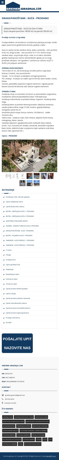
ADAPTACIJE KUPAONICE (40, 426)
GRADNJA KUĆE (7, 417)
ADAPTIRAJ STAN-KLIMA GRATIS (17, 221)
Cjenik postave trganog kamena (17, 313)
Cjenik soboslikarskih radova (16, 303)
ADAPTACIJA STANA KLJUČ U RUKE (13, 421)
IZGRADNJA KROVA (9, 426)
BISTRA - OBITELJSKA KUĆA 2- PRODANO (20, 216)
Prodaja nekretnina (13, 318)
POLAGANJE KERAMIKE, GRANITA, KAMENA (33, 430)
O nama (9, 250)
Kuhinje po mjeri (12, 279)
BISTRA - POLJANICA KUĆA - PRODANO (19, 235)
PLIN (50, 439)
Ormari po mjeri (11, 284)
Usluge (8, 255)
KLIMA (21, 444)
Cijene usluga (11, 293)
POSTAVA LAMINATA (23, 435)
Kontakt (8, 322)
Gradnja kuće (11, 260)
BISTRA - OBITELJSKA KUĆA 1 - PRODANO (20, 211)
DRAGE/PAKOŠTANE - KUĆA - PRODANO (20, 231)
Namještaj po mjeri (12, 274)
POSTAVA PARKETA (9, 435)
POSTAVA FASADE (28, 439)
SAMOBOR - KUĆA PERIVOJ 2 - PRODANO (20, 245)
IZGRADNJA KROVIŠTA (24, 426)
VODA (45, 439)
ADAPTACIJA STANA (41, 417)
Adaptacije (9, 269)
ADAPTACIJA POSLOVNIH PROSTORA (37, 421)
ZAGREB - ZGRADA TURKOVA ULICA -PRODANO (22, 226)
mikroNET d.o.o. (51, 456)
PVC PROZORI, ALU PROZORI (12, 439)
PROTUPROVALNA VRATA (33, 444)
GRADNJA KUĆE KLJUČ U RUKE (24, 417)
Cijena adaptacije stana (14, 202)
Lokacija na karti (10, 403)
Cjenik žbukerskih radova (15, 206)
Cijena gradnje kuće (13, 264)
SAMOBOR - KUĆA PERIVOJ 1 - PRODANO (20, 240)
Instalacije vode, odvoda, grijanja (18, 197)
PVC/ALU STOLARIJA (38, 435)
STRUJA (38, 439)
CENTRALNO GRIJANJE (9, 444)
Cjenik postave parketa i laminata (18, 298)
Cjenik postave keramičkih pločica (18, 308)
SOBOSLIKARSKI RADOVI (10, 430)
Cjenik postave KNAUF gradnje (17, 289)
